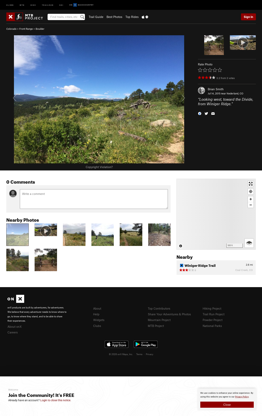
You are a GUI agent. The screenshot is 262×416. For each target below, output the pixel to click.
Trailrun (47, 5)
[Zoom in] (251, 199)
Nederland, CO (235, 93)
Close (227, 404)
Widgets (98, 320)
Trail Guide (96, 17)
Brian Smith (216, 89)
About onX (14, 326)
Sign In (248, 17)
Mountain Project (159, 320)
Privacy (149, 354)
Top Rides (132, 17)
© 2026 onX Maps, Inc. (121, 354)
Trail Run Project (213, 314)
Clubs (97, 326)
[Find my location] (251, 191)
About (97, 308)
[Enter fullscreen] (251, 184)
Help (96, 314)
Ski (61, 5)
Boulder (40, 28)
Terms (139, 354)
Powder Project (212, 320)
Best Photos (114, 17)
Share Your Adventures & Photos (169, 314)
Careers (12, 332)
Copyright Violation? (99, 167)
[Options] (249, 243)
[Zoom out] (251, 205)
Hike (33, 5)
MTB (22, 5)
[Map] (216, 214)
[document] (227, 399)
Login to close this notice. (55, 400)
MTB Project (156, 326)
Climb (10, 5)
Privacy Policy (242, 397)
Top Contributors (159, 308)
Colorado (11, 28)
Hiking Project (212, 308)
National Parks (212, 326)
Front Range (26, 28)
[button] (199, 113)
